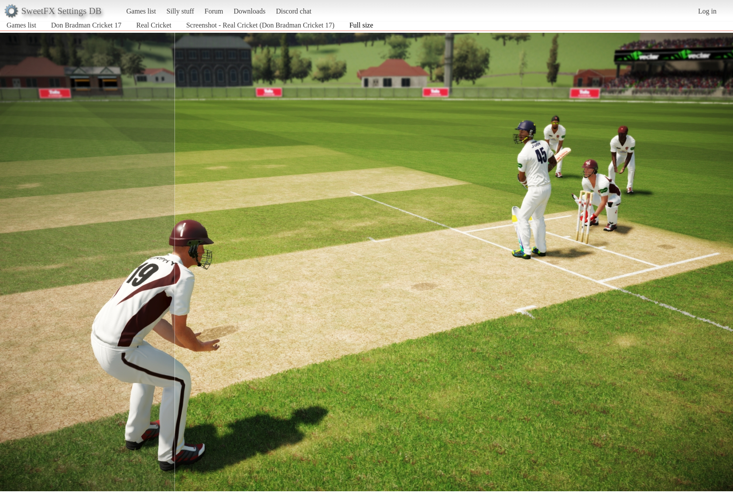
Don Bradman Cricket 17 (86, 25)
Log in (707, 11)
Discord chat (293, 11)
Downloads (249, 11)
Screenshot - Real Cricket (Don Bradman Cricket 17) (260, 25)
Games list (141, 11)
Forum (214, 11)
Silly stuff (180, 11)
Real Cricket (153, 25)
